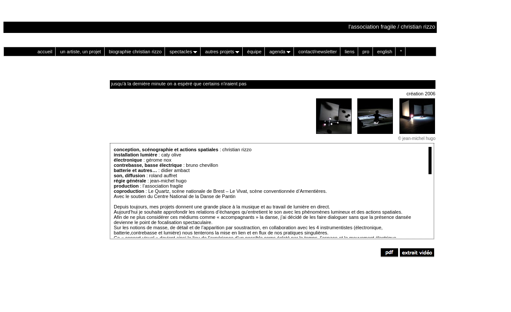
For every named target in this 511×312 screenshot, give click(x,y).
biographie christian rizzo (135, 51)
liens (350, 51)
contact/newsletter (317, 51)
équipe (254, 51)
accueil (44, 51)
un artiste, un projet (80, 51)
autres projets (222, 51)
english (384, 51)
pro (366, 51)
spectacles (183, 51)
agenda (279, 51)
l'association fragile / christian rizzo (393, 26)
